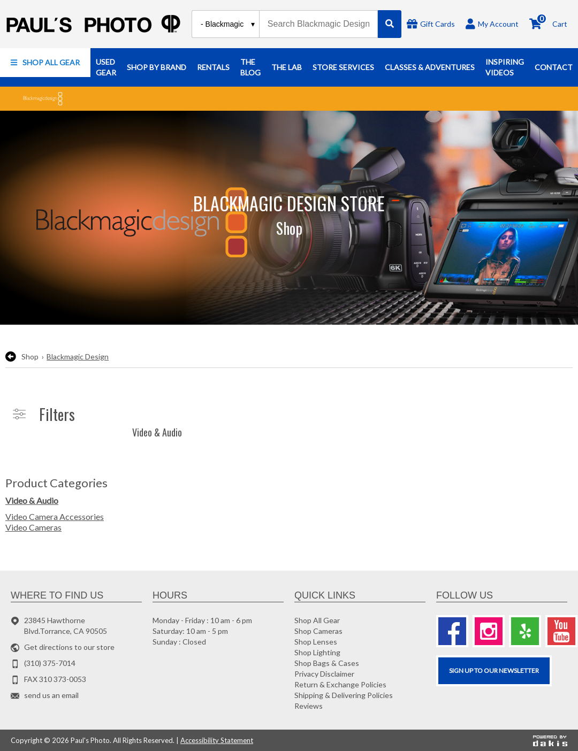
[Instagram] (489, 631)
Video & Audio (31, 500)
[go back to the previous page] (10, 356)
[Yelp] (525, 631)
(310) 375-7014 (49, 663)
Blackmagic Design (78, 356)
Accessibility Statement (216, 740)
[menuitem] (45, 62)
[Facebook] (452, 631)
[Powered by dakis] (550, 740)
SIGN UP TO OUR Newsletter (494, 670)
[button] (45, 62)
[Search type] (228, 24)
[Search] (389, 24)
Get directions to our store (69, 647)
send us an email (51, 695)
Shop (30, 356)
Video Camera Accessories (54, 516)
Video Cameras (33, 527)
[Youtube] (561, 631)
